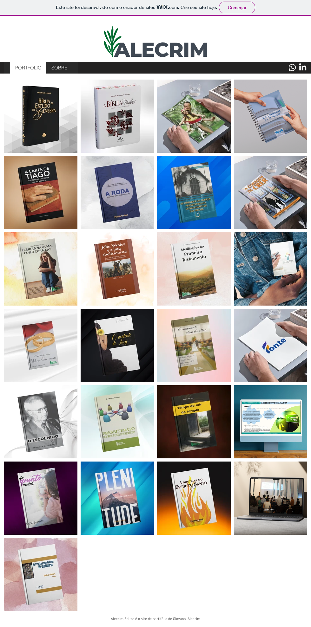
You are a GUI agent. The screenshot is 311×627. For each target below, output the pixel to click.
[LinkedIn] (302, 67)
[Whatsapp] (292, 67)
